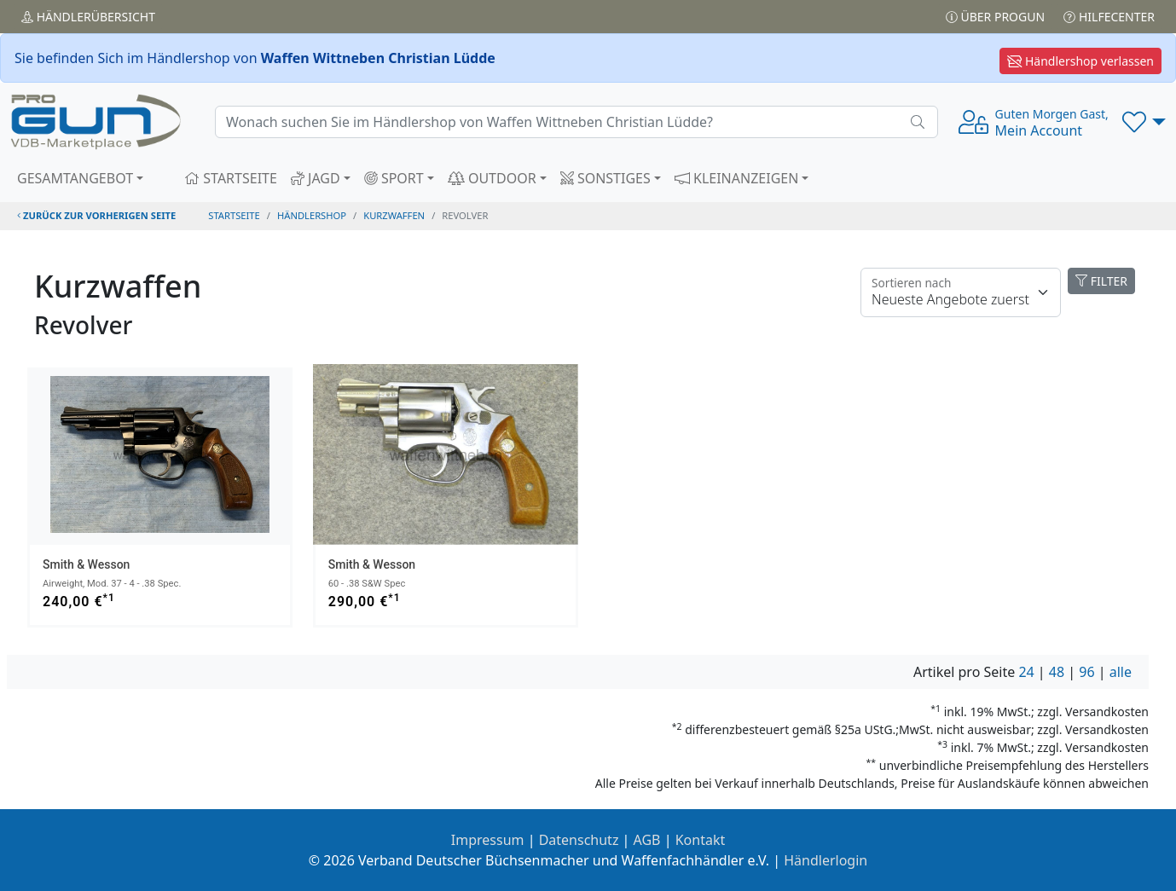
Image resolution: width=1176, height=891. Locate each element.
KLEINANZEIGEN (737, 178)
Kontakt (700, 839)
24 (1026, 671)
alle (1120, 671)
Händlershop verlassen (1080, 61)
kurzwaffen (394, 215)
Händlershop (311, 215)
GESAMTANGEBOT (75, 178)
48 (1056, 671)
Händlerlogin (825, 860)
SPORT (394, 178)
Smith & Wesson (86, 564)
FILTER (1101, 281)
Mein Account (1052, 123)
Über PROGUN (995, 17)
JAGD (315, 178)
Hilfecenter (1109, 17)
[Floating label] (960, 292)
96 (1086, 671)
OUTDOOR (492, 178)
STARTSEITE (230, 178)
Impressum (487, 839)
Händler (88, 17)
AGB (647, 839)
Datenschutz (579, 839)
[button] (1144, 122)
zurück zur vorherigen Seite (96, 215)
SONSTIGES (605, 178)
